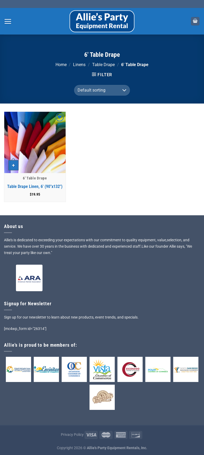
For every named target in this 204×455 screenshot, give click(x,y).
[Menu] (8, 21)
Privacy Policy (72, 434)
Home (61, 64)
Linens (79, 64)
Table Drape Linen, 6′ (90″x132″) (34, 186)
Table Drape (103, 64)
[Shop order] (102, 90)
